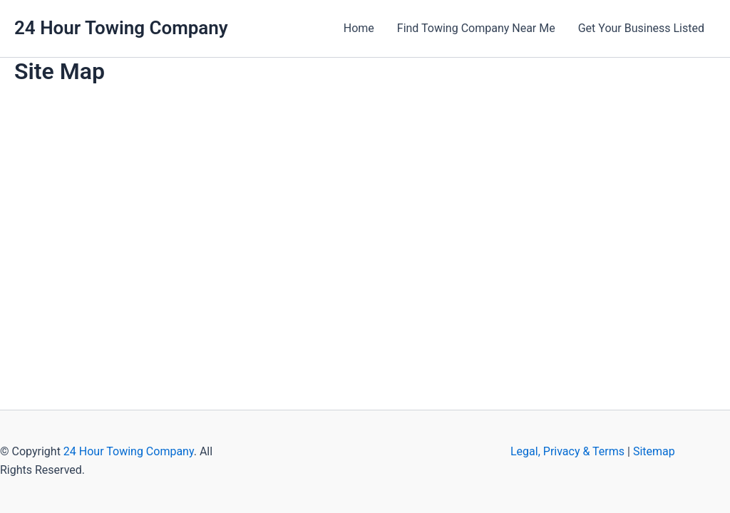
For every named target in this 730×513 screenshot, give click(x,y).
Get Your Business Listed (641, 28)
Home (359, 28)
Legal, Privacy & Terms (567, 451)
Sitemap (654, 451)
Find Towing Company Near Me (476, 28)
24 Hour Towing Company (121, 27)
